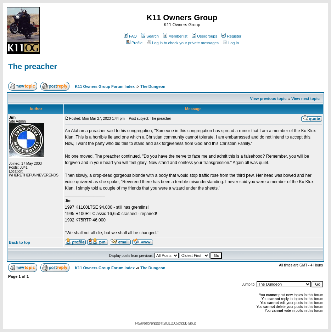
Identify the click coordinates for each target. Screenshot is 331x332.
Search (150, 36)
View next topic (305, 98)
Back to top (19, 242)
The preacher (32, 66)
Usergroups (204, 36)
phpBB (155, 323)
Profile (134, 43)
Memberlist (175, 36)
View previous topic (268, 98)
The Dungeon (152, 86)
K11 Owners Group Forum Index (105, 86)
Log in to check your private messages (183, 43)
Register (231, 36)
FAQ (130, 36)
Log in (231, 43)
